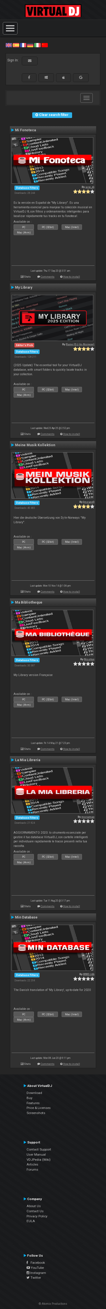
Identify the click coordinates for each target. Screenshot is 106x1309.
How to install (71, 276)
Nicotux (89, 659)
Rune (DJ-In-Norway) (80, 344)
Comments (48, 276)
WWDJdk (88, 974)
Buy (30, 1098)
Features (33, 1103)
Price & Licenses (39, 1108)
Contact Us (35, 1211)
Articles (32, 1164)
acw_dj (89, 186)
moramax (87, 816)
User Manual (36, 1154)
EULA (31, 1221)
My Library (23, 287)
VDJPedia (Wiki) (39, 1160)
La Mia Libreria (27, 760)
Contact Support (39, 1149)
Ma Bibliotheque (28, 602)
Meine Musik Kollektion (35, 445)
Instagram (36, 1273)
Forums (32, 1169)
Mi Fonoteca (25, 130)
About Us (34, 1206)
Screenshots (36, 1113)
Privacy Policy (37, 1216)
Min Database (26, 917)
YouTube (35, 1268)
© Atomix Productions (53, 1304)
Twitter (34, 1278)
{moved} (88, 501)
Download (34, 1093)
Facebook (36, 1263)
